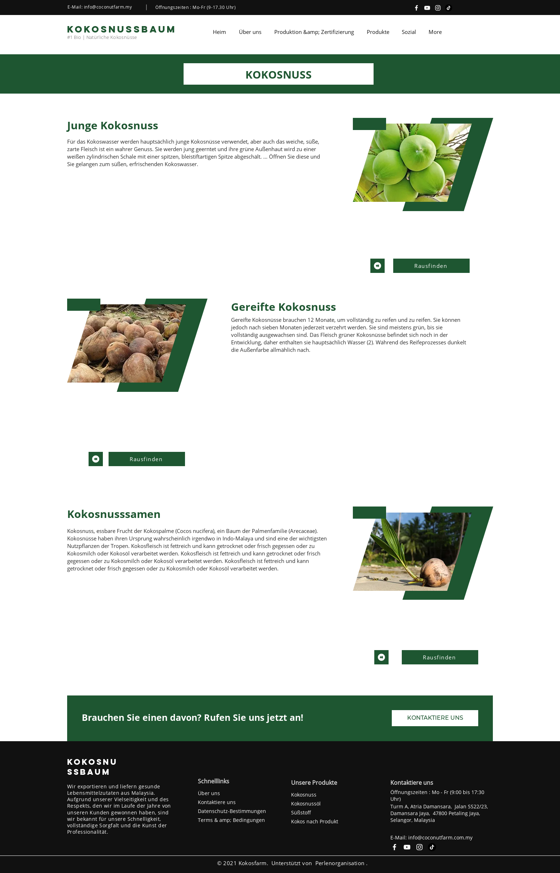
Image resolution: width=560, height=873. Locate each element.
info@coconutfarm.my (108, 7)
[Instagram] (437, 7)
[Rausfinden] (431, 266)
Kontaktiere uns (217, 802)
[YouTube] (427, 7)
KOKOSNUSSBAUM (92, 767)
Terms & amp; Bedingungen (231, 820)
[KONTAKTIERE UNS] (435, 718)
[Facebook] (416, 7)
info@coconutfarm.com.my (440, 837)
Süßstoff (301, 812)
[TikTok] (448, 7)
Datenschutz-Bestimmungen (232, 811)
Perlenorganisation (340, 863)
